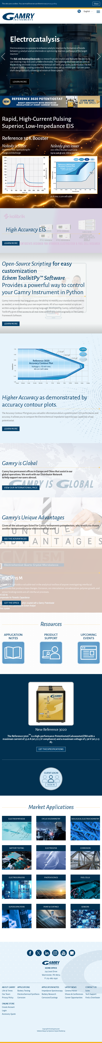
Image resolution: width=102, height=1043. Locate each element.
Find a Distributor (92, 998)
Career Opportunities (73, 998)
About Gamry (8, 987)
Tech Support (90, 994)
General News (71, 991)
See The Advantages (15, 539)
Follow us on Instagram (55, 953)
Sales (87, 991)
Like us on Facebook (30, 953)
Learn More (20, 81)
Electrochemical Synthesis (28, 994)
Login (4, 1010)
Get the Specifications (51, 749)
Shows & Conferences (74, 994)
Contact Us (91, 987)
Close (96, 4)
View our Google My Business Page (72, 953)
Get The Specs (11, 603)
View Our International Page (20, 488)
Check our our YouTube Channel (63, 953)
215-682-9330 (52, 978)
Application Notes (50, 987)
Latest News (70, 987)
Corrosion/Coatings (50, 998)
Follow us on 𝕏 (38, 953)
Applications (23, 987)
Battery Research (49, 994)
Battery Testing (23, 991)
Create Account (8, 1007)
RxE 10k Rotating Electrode (27, 59)
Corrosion (21, 998)
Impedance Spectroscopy (52, 991)
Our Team (6, 994)
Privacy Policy (7, 998)
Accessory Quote (9, 1014)
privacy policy (52, 4)
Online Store (8, 1004)
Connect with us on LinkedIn (47, 953)
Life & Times (7, 991)
